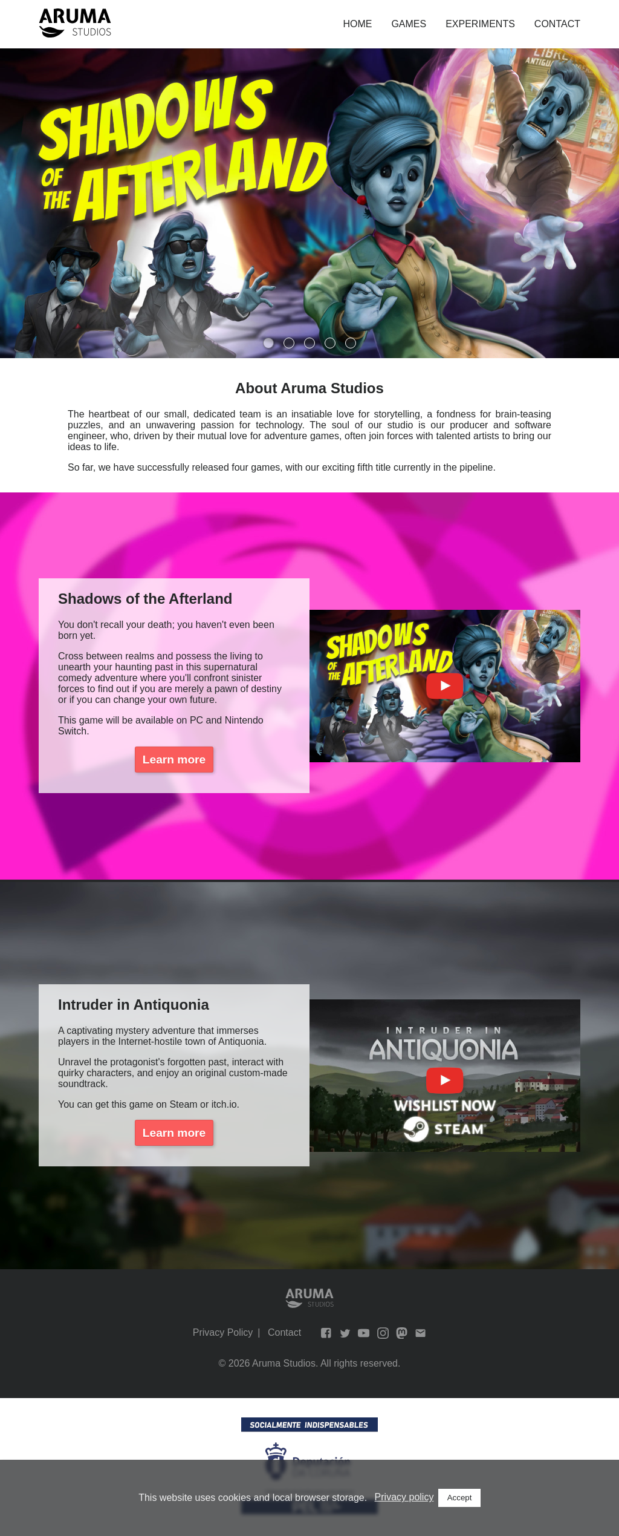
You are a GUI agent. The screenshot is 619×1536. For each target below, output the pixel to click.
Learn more (174, 759)
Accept (459, 1497)
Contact (557, 24)
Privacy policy (404, 1497)
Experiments (480, 24)
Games (408, 24)
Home (357, 24)
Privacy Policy (223, 1332)
